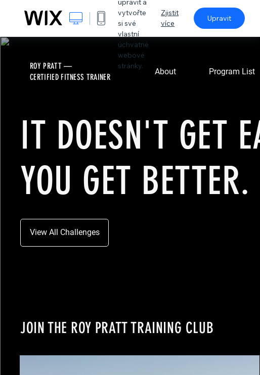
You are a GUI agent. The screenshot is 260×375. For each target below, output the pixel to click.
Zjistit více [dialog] (170, 18)
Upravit (219, 18)
